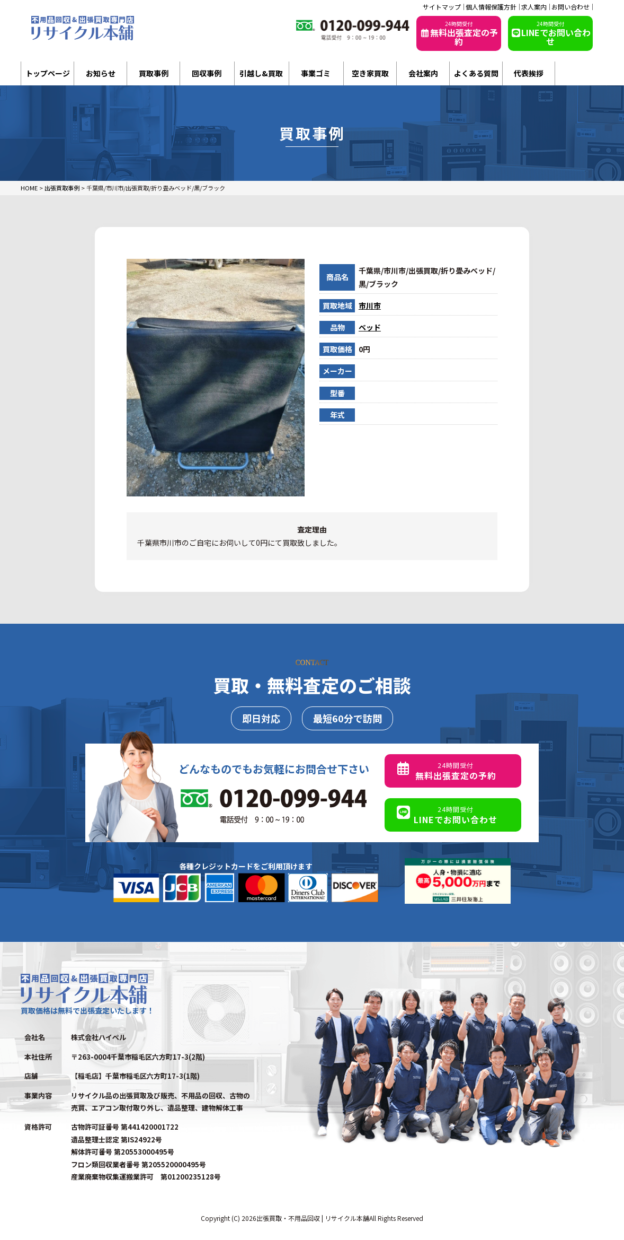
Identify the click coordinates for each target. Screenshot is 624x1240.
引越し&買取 (261, 73)
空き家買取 (370, 73)
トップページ (47, 73)
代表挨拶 (528, 73)
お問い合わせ (570, 7)
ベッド (370, 327)
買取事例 (153, 73)
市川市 (370, 305)
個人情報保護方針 (491, 7)
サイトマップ (442, 7)
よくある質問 (476, 73)
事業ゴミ (316, 73)
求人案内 (534, 7)
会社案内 (423, 73)
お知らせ (100, 73)
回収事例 (206, 73)
